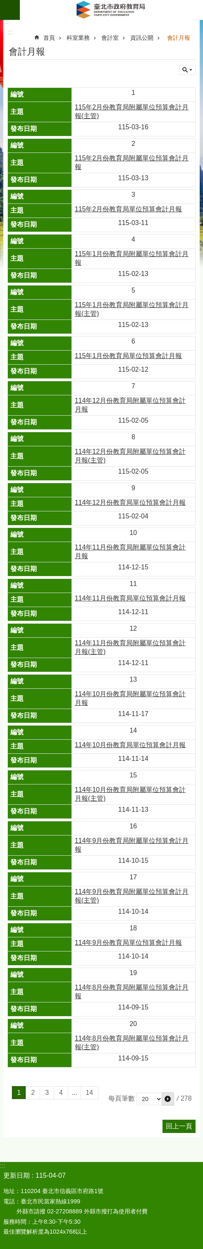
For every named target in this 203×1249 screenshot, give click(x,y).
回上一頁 (179, 1126)
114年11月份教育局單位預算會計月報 (130, 598)
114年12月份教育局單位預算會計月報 (130, 502)
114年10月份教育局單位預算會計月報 (130, 744)
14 (89, 1092)
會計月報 (178, 37)
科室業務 (78, 37)
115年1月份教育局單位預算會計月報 (128, 355)
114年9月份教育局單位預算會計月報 (128, 942)
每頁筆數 (121, 1098)
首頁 (49, 37)
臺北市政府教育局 (111, 10)
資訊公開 (141, 37)
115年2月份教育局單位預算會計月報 (128, 209)
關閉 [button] (187, 70)
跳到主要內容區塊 (4, 4)
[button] (168, 1099)
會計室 (110, 37)
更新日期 (16, 1175)
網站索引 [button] (10, 10)
